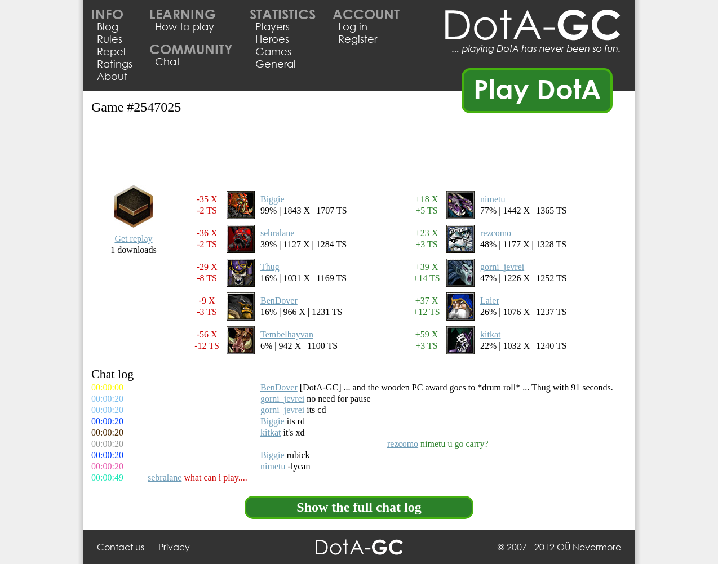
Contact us (120, 547)
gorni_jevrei (502, 267)
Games (273, 51)
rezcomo (495, 233)
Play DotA (537, 88)
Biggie (272, 199)
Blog (107, 26)
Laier (489, 300)
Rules (109, 39)
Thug (270, 267)
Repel (111, 51)
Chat (167, 61)
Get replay (133, 238)
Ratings (114, 63)
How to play (184, 26)
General (275, 63)
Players (272, 26)
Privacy (174, 547)
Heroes (272, 39)
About (112, 76)
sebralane (277, 233)
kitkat (490, 334)
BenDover (279, 300)
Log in (352, 26)
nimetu (492, 199)
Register (357, 39)
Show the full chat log (358, 507)
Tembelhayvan (286, 334)
